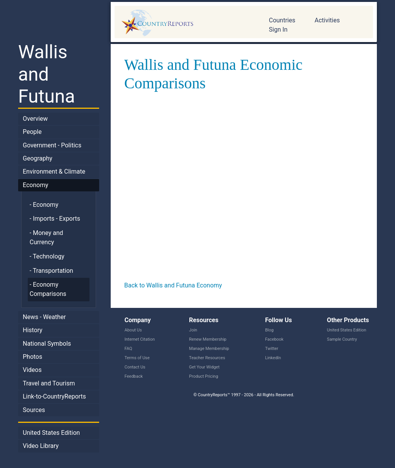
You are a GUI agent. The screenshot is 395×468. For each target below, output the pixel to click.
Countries (282, 20)
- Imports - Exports (55, 218)
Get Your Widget (204, 367)
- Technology (47, 256)
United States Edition (51, 432)
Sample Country (342, 339)
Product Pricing (203, 376)
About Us (133, 330)
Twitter (271, 348)
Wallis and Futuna (46, 74)
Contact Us (135, 367)
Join (193, 330)
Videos (32, 369)
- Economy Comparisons (48, 289)
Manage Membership (209, 348)
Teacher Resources (207, 357)
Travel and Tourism (49, 383)
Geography (37, 158)
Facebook (274, 339)
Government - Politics (52, 145)
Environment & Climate (54, 171)
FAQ (128, 348)
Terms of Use (137, 357)
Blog (269, 330)
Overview (35, 118)
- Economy (44, 204)
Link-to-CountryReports (54, 396)
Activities (326, 20)
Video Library (41, 445)
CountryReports (186, 23)
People (32, 131)
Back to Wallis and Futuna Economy (173, 285)
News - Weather (44, 317)
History (32, 330)
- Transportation (51, 270)
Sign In (278, 29)
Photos (32, 356)
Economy (35, 185)
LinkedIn (273, 357)
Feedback (134, 376)
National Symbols (47, 343)
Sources (34, 410)
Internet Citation (140, 339)
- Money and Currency (46, 237)
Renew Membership (207, 339)
